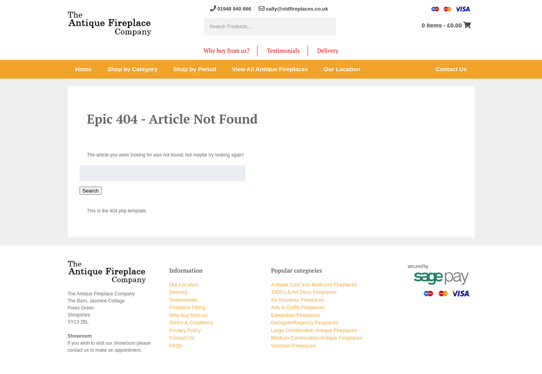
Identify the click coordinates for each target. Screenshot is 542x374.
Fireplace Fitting (187, 307)
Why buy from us (188, 315)
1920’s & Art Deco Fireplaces (304, 292)
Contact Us (181, 338)
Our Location (183, 285)
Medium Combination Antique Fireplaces (316, 338)
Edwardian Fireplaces (295, 315)
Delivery (328, 50)
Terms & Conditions (191, 322)
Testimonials (283, 50)
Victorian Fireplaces (293, 346)
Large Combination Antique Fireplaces (314, 330)
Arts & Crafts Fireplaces (298, 307)
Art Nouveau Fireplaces (297, 300)
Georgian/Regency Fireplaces (305, 322)
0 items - (441, 25)
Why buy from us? (226, 50)
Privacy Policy (185, 330)
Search (91, 191)
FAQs (175, 346)
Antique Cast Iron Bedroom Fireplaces (314, 285)
